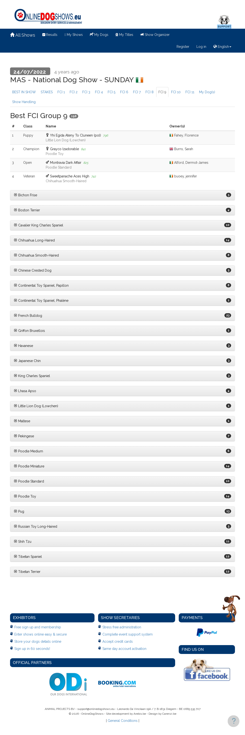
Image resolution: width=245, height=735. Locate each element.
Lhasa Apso (25, 391)
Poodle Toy (25, 496)
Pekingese (24, 436)
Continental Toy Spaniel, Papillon (41, 285)
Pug (19, 511)
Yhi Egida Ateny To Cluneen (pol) (75, 135)
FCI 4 (99, 92)
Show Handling (24, 102)
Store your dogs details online (37, 641)
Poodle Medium (28, 451)
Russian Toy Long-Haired (35, 526)
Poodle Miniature (29, 466)
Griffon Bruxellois (29, 331)
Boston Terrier (27, 210)
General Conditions (123, 721)
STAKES (47, 92)
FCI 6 (124, 92)
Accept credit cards (117, 641)
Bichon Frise (25, 195)
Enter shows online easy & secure (40, 634)
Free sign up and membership (37, 627)
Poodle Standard (29, 481)
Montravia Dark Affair (65, 163)
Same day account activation (124, 649)
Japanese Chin (27, 361)
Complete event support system (127, 634)
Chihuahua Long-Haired (34, 240)
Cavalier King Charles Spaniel (38, 225)
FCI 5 (111, 92)
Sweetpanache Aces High (69, 176)
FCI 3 (86, 92)
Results (49, 35)
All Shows (22, 35)
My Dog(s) (207, 92)
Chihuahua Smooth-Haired (36, 255)
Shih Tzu (22, 541)
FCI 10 (176, 92)
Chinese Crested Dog (32, 270)
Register (183, 47)
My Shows (74, 35)
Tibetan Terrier (27, 572)
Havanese (23, 346)
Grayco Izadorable (64, 149)
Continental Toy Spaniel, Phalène (41, 300)
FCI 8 (149, 92)
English (222, 47)
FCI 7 (137, 92)
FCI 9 (162, 92)
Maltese (22, 421)
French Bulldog (28, 316)
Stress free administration (121, 627)
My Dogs (99, 34)
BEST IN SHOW (24, 92)
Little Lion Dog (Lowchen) (36, 406)
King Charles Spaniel (32, 376)
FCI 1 (61, 92)
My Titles (124, 35)
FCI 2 (74, 92)
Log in (201, 47)
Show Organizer (155, 35)
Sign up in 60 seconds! (32, 649)
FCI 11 (189, 92)
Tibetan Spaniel (28, 557)
